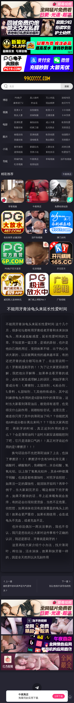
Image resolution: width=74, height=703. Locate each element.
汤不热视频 (66, 159)
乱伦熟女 (50, 127)
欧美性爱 (66, 122)
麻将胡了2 (18, 102)
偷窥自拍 (18, 134)
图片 (5, 136)
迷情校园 (18, 151)
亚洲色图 (34, 134)
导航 (5, 161)
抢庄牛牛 (66, 102)
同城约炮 (18, 159)
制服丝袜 (18, 127)
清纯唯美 (34, 139)
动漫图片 (66, 134)
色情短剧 (34, 164)
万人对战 (50, 97)
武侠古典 (66, 146)
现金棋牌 (50, 102)
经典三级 (34, 127)
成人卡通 (50, 122)
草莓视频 (50, 159)
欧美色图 (50, 134)
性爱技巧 (66, 151)
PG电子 (18, 97)
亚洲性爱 (18, 122)
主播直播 (50, 115)
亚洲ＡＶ (18, 109)
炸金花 (34, 102)
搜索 (67, 86)
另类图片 (66, 139)
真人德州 (34, 97)
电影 (5, 124)
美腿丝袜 (18, 139)
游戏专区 (66, 97)
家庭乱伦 (34, 146)
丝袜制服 (34, 115)
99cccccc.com (37, 78)
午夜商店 (34, 159)
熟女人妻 (18, 115)
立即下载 (58, 696)
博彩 (5, 100)
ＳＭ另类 (66, 115)
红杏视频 (18, 164)
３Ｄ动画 (66, 109)
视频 (5, 112)
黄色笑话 (50, 151)
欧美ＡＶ (50, 109)
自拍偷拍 (34, 109)
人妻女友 (50, 146)
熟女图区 (50, 139)
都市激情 (18, 146)
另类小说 (34, 151)
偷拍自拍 (34, 122)
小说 (5, 149)
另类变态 (66, 127)
